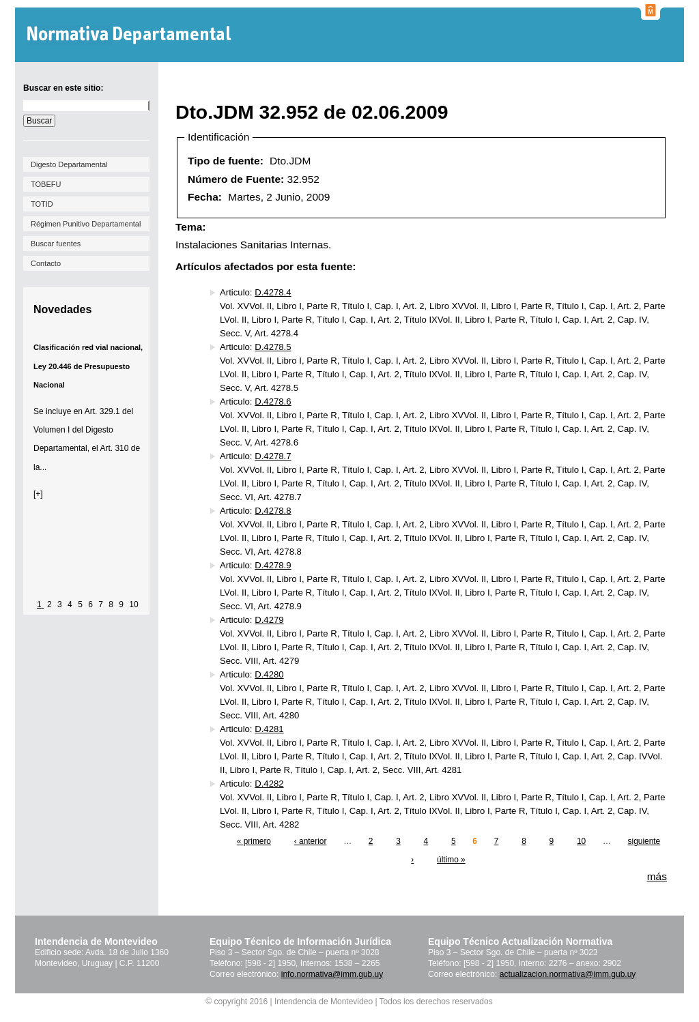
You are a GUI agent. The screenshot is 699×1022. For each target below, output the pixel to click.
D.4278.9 (273, 565)
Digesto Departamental (69, 164)
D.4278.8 (273, 511)
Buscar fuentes (56, 243)
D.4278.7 (273, 456)
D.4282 (269, 783)
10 (133, 604)
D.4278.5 (273, 347)
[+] (38, 494)
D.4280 (269, 674)
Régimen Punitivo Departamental (86, 224)
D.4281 (269, 729)
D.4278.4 (273, 292)
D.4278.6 (273, 401)
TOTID (42, 204)
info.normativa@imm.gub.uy (332, 974)
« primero (254, 841)
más (657, 876)
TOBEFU (46, 184)
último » (451, 859)
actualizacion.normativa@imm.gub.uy (568, 974)
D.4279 (269, 620)
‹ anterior (310, 841)
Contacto (46, 263)
